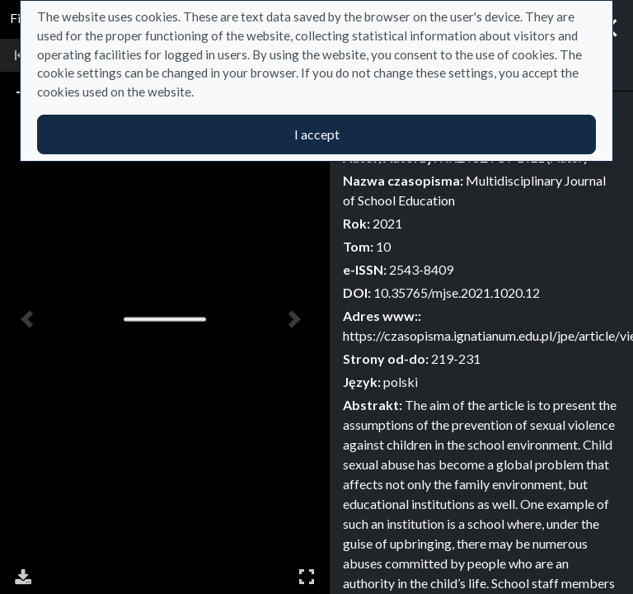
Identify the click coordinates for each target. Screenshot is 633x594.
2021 (387, 223)
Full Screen (306, 576)
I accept (317, 134)
